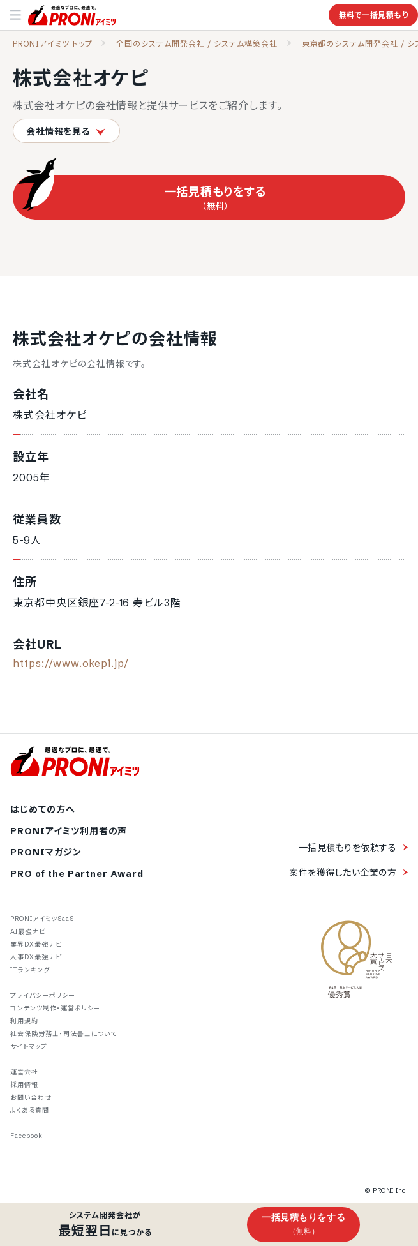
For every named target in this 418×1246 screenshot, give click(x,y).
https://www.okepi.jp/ (71, 663)
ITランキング (30, 970)
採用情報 (24, 1085)
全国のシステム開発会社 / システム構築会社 (196, 44)
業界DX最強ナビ (36, 944)
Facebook (26, 1136)
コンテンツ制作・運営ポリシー (55, 1008)
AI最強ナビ (27, 931)
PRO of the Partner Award (77, 874)
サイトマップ (28, 1046)
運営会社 (24, 1072)
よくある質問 (29, 1110)
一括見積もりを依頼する (347, 847)
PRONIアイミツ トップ (52, 44)
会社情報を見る (66, 131)
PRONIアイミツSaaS (41, 919)
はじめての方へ (42, 809)
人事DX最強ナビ (36, 957)
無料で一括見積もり (373, 15)
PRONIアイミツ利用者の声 (68, 831)
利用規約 (24, 1021)
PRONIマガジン (46, 852)
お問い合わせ (31, 1097)
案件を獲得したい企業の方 (342, 872)
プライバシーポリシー (42, 995)
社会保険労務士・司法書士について (63, 1034)
